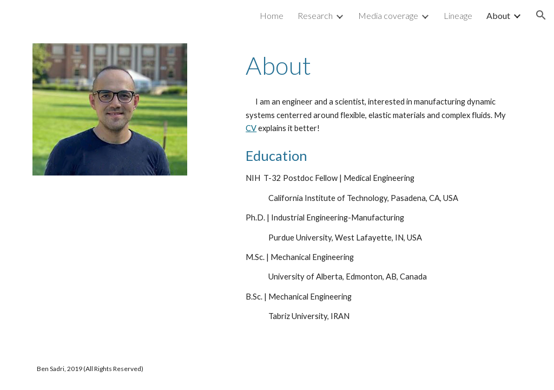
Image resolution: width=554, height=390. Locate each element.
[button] (541, 15)
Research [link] (315, 15)
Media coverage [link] (388, 15)
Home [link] (271, 15)
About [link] (498, 15)
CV (251, 128)
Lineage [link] (458, 15)
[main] (381, 65)
